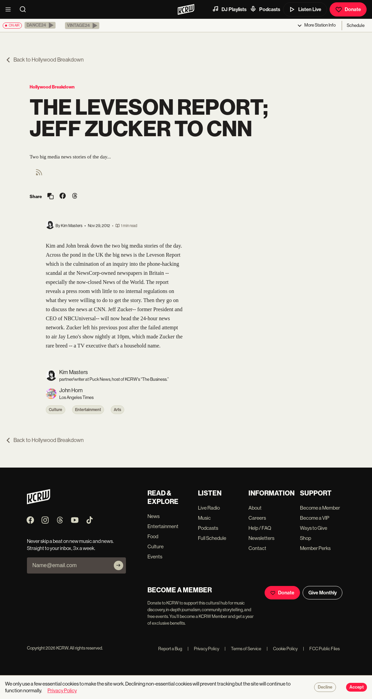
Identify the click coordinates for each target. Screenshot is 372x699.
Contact (257, 548)
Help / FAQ (259, 528)
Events (154, 556)
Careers (257, 518)
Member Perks (315, 548)
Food (152, 536)
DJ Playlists (229, 9)
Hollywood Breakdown (52, 86)
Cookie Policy (282, 648)
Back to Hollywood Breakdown (44, 60)
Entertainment (88, 409)
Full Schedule (212, 538)
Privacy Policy (203, 648)
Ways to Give (313, 528)
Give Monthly (322, 593)
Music (204, 518)
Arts (117, 409)
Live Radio (209, 508)
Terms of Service (243, 648)
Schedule (356, 25)
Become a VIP (314, 518)
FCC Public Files (321, 648)
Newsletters (261, 538)
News (153, 516)
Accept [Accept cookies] (356, 687)
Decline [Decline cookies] (325, 687)
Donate (348, 9)
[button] (40, 25)
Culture (55, 409)
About (255, 508)
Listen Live (305, 9)
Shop (305, 538)
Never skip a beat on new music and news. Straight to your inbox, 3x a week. (70, 544)
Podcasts (265, 9)
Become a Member (320, 508)
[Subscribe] (118, 565)
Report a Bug (170, 648)
